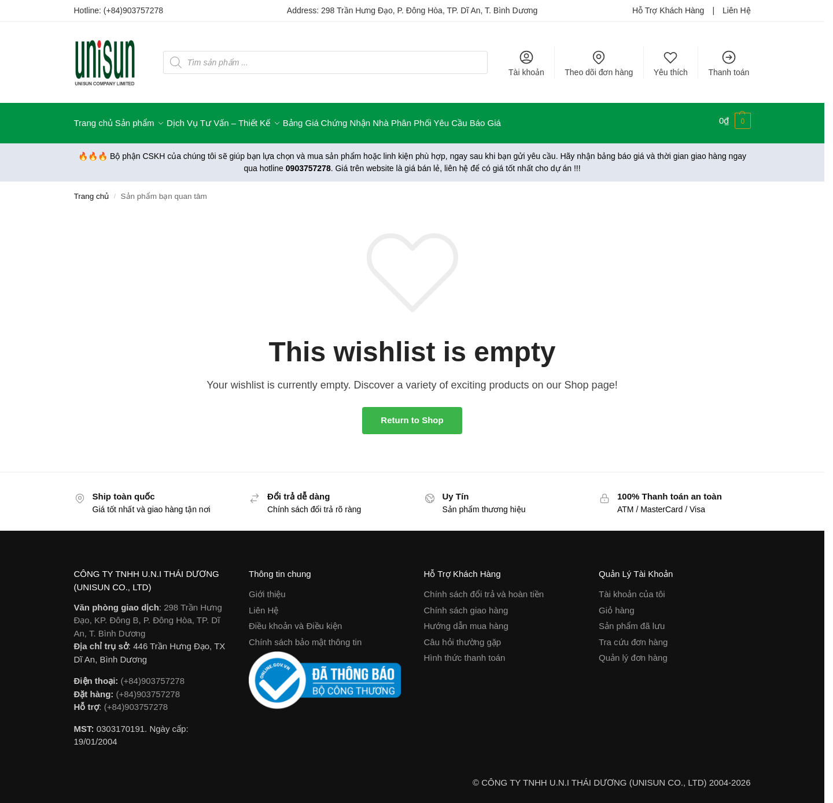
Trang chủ (91, 191)
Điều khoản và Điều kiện (295, 621)
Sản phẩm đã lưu (632, 621)
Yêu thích (671, 63)
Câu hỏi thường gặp (463, 637)
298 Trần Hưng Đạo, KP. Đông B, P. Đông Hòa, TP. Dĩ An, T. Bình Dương (148, 615)
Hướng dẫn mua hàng (466, 621)
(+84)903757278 (133, 10)
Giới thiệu (267, 589)
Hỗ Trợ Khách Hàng (668, 10)
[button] (735, 120)
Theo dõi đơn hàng (599, 63)
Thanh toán (728, 63)
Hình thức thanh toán (465, 653)
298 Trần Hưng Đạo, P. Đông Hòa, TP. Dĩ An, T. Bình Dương (429, 10)
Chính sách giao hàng (466, 605)
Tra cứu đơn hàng (633, 637)
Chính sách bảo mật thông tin (305, 637)
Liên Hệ (736, 10)
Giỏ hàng (617, 605)
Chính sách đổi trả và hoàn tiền (484, 589)
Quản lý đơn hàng (633, 653)
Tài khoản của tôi (632, 589)
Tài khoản (526, 63)
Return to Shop (412, 415)
